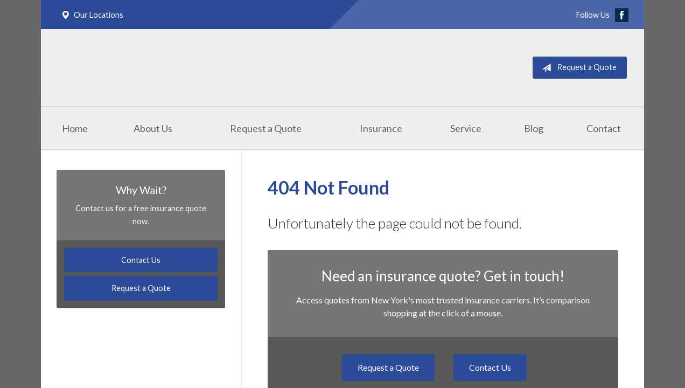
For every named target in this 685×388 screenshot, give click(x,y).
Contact (603, 128)
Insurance (381, 128)
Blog (533, 128)
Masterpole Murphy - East (166, 67)
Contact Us (490, 367)
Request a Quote (577, 67)
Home (75, 128)
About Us (153, 128)
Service (465, 128)
